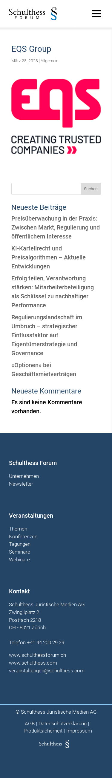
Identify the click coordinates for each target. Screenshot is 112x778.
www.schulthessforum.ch (37, 655)
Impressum (79, 731)
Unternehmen (24, 476)
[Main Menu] (96, 13)
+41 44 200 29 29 (45, 642)
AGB (30, 724)
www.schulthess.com (33, 663)
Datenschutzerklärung (63, 724)
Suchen (91, 188)
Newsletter (21, 484)
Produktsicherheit (43, 731)
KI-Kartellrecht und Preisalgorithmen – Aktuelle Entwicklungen (48, 257)
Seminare (19, 552)
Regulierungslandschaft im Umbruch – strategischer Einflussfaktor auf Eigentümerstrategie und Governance (46, 335)
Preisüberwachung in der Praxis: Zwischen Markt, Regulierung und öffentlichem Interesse (55, 227)
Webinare (19, 560)
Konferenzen (23, 537)
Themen (18, 529)
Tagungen (19, 544)
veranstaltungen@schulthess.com (47, 671)
